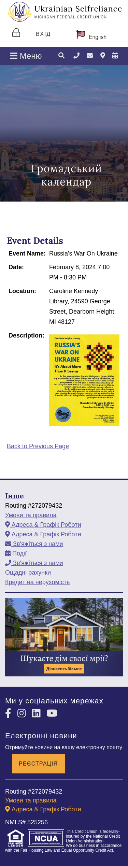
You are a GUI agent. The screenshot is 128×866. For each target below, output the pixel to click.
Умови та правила (31, 515)
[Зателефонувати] (76, 55)
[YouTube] (51, 713)
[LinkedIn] (37, 713)
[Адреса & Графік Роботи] (102, 55)
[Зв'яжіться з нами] (90, 55)
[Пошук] (61, 56)
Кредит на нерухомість (37, 582)
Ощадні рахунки (28, 572)
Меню (26, 55)
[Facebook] (9, 713)
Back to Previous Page (38, 446)
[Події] (115, 55)
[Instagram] (23, 713)
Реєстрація (38, 764)
